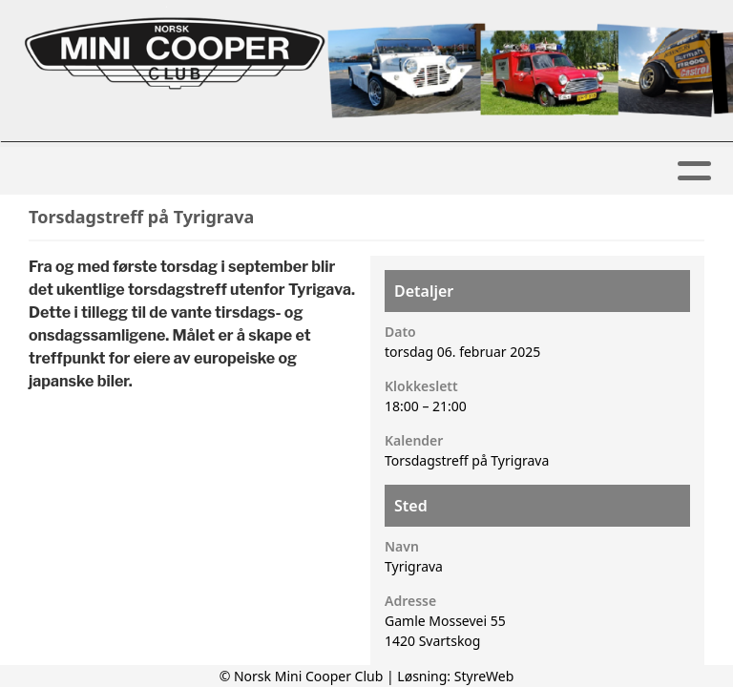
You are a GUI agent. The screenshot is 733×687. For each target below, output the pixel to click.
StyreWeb (484, 676)
